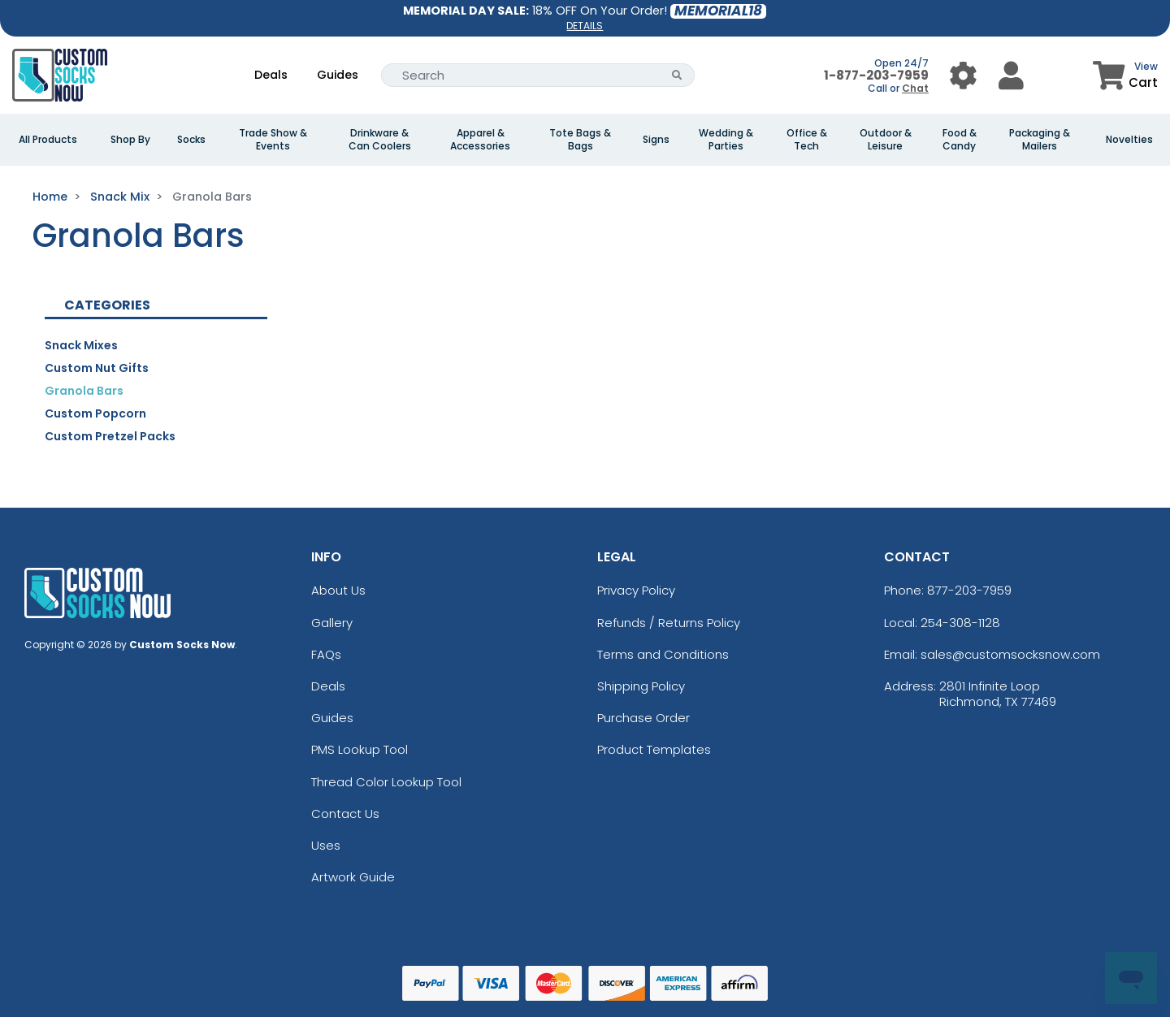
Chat (915, 88)
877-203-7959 (969, 590)
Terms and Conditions (663, 654)
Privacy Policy (636, 590)
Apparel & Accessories (480, 140)
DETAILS (584, 25)
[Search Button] (677, 75)
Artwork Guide (353, 876)
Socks (191, 139)
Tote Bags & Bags (580, 140)
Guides (337, 75)
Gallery (332, 622)
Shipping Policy (641, 686)
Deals (271, 75)
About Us (338, 590)
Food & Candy (959, 140)
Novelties (1129, 139)
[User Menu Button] (963, 75)
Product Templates (654, 749)
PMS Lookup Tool (359, 749)
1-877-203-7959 (876, 75)
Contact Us (345, 813)
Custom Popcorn (95, 413)
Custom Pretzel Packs (110, 436)
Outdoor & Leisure (886, 140)
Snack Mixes (81, 345)
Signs (656, 139)
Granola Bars (84, 391)
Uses (325, 845)
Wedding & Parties (726, 140)
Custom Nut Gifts (97, 368)
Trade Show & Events (273, 140)
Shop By (130, 139)
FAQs (326, 654)
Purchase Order (643, 717)
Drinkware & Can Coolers (380, 140)
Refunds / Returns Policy (668, 622)
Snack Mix (120, 196)
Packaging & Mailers (1039, 140)
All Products (48, 139)
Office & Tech (806, 140)
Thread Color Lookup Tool (386, 781)
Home (49, 196)
